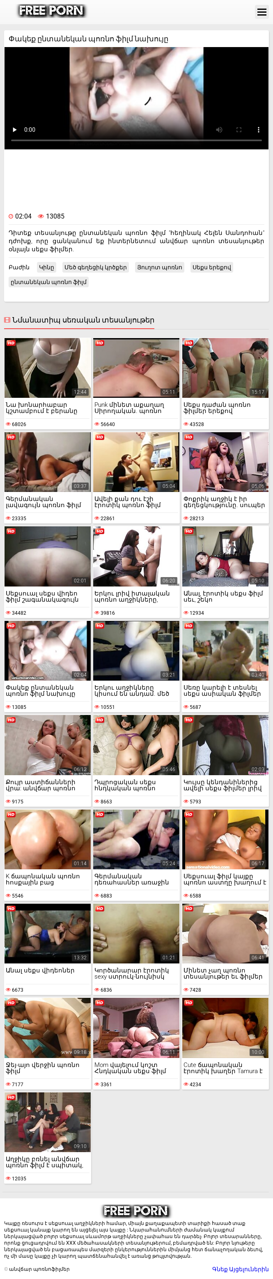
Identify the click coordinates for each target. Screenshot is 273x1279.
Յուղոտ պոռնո (159, 267)
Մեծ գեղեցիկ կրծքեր (95, 267)
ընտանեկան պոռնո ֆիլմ (49, 282)
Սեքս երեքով (212, 267)
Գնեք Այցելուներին (240, 1269)
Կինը (46, 267)
